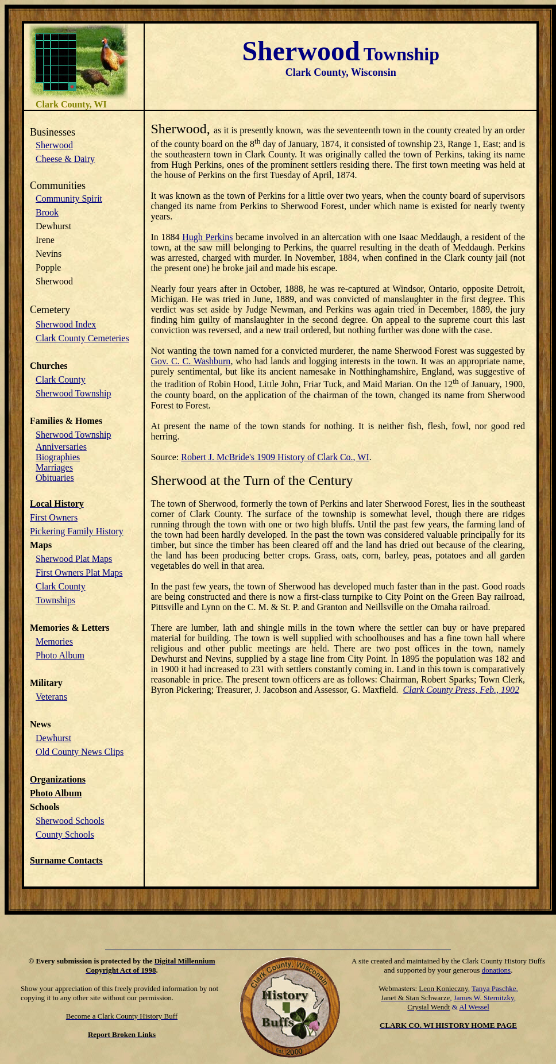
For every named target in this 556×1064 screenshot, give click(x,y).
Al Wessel (474, 1007)
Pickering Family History (76, 531)
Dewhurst (53, 738)
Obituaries (55, 478)
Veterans (51, 696)
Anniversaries (61, 447)
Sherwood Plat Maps (74, 559)
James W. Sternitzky (484, 997)
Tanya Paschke (494, 988)
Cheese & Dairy (65, 159)
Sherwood (54, 145)
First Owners (54, 517)
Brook (47, 212)
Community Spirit (69, 198)
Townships (55, 600)
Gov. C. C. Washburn (190, 361)
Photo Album (60, 655)
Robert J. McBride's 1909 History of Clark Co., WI (275, 457)
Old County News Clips (79, 752)
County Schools (65, 834)
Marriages (54, 467)
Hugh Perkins (207, 237)
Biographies (58, 457)
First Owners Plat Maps (79, 572)
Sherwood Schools (70, 821)
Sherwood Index (66, 324)
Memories (54, 641)
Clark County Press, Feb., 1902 (461, 690)
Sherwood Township (73, 393)
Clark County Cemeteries (82, 338)
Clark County (61, 379)
